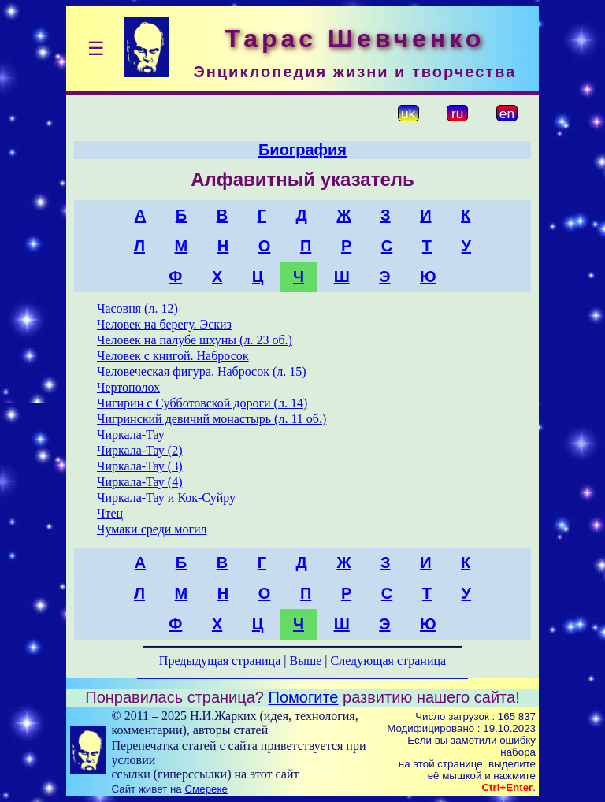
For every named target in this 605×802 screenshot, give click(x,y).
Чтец (110, 513)
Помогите (304, 697)
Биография (302, 149)
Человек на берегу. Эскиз (164, 324)
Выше (305, 660)
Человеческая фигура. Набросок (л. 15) (201, 371)
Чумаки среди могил (152, 529)
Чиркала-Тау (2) (139, 450)
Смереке (205, 789)
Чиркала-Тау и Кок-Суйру (166, 497)
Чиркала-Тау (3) (139, 466)
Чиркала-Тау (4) (139, 481)
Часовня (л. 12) (137, 308)
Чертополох (128, 387)
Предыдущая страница (219, 660)
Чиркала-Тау (131, 434)
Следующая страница (389, 660)
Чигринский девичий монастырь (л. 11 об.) (211, 418)
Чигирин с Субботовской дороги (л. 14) (202, 403)
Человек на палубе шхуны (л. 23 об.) (194, 340)
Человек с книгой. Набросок (173, 355)
